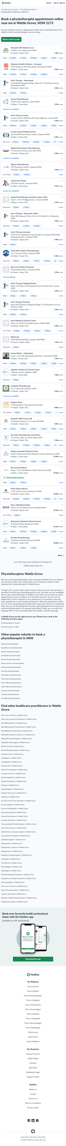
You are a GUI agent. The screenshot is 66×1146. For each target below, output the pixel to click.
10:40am (47, 499)
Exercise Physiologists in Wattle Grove (14, 808)
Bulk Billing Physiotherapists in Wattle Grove (16, 731)
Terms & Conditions (33, 1103)
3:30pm (27, 174)
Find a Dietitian (33, 1014)
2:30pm (44, 125)
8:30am (15, 142)
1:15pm (27, 412)
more (60, 58)
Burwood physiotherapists (10, 652)
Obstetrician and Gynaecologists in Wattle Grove (18, 832)
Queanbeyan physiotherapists (11, 648)
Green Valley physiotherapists (11, 687)
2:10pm (13, 429)
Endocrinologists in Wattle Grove (12, 805)
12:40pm (33, 58)
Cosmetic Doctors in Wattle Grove (13, 773)
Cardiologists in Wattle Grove (11, 762)
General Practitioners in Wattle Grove (14, 816)
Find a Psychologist (33, 1009)
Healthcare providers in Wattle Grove (14, 902)
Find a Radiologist (33, 1028)
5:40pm (44, 429)
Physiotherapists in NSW (28, 9)
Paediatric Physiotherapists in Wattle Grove (16, 855)
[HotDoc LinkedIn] (33, 1120)
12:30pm (36, 226)
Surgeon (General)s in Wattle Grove (13, 894)
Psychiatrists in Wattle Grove (11, 863)
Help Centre (33, 1037)
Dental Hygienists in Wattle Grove (13, 777)
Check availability (33, 277)
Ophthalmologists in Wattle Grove (13, 840)
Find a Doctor (33, 987)
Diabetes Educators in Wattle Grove (14, 793)
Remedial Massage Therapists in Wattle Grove (17, 874)
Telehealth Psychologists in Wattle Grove (15, 742)
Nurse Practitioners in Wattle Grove (14, 828)
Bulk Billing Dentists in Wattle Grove (14, 723)
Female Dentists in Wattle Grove (12, 746)
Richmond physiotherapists (10, 659)
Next (60, 555)
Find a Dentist (33, 991)
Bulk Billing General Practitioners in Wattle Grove (18, 727)
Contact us (33, 1099)
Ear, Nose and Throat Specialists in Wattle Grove (18, 801)
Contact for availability (33, 109)
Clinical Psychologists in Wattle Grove (14, 770)
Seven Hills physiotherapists (11, 683)
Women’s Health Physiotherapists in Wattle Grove (19, 898)
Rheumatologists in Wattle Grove (13, 882)
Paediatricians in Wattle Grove (11, 851)
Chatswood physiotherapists (11, 667)
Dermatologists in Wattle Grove (12, 789)
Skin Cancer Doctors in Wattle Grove (14, 886)
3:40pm (54, 58)
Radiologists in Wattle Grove (11, 871)
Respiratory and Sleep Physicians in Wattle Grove (18, 878)
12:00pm (44, 74)
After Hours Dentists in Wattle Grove (14, 715)
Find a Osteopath (33, 1019)
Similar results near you (33, 565)
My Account (33, 1032)
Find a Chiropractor (33, 1005)
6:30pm (26, 207)
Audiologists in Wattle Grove (11, 758)
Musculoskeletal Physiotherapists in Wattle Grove (18, 824)
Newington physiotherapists (11, 675)
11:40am (33, 74)
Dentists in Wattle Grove (10, 785)
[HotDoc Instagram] (37, 1120)
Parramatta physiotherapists (11, 679)
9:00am (36, 261)
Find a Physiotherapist (33, 996)
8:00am (16, 261)
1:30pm (33, 125)
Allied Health (33, 1059)
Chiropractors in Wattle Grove (11, 766)
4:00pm (37, 331)
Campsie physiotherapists (10, 694)
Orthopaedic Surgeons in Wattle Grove (15, 847)
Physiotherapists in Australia (9, 9)
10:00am (26, 142)
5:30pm (54, 363)
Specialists (33, 1068)
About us (33, 1089)
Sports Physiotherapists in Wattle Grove (15, 890)
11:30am (13, 58)
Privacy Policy (33, 1108)
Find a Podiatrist (33, 1000)
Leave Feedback (33, 1041)
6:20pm (54, 429)
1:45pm (48, 412)
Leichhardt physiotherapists (11, 655)
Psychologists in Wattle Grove (11, 867)
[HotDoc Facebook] (29, 1120)
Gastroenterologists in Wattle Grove (13, 812)
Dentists (33, 1063)
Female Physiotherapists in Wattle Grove (15, 750)
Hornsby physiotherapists (10, 671)
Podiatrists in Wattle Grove (10, 859)
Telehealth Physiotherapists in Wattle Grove (16, 739)
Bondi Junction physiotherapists (12, 663)
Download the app (33, 959)
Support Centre (33, 1077)
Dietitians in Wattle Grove (10, 797)
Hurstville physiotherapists (10, 698)
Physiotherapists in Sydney (10, 623)
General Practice (33, 1054)
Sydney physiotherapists (9, 644)
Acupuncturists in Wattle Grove (12, 754)
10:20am (26, 499)
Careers (33, 1094)
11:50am (23, 58)
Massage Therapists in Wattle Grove (14, 820)
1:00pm (13, 296)
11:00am (13, 74)
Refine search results (11, 39)
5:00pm (54, 125)
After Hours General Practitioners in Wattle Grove (19, 719)
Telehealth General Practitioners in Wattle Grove (18, 735)
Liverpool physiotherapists (10, 690)
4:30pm (13, 244)
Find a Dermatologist (33, 1023)
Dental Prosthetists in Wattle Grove (13, 781)
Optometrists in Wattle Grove (11, 843)
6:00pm (16, 207)
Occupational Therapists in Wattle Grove (15, 836)
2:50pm (44, 58)
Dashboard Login (33, 1072)
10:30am (13, 125)
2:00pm (23, 296)
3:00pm (23, 482)
